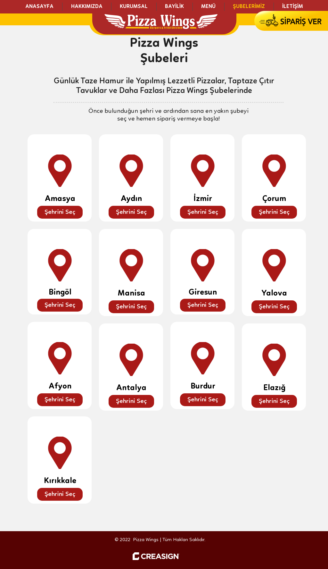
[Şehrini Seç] (60, 212)
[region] (60, 178)
